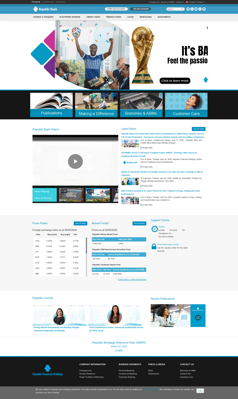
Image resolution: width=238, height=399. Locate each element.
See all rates (80, 223)
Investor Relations (87, 374)
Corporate (60, 2)
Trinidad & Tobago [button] (196, 2)
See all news (199, 129)
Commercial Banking (128, 374)
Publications (153, 374)
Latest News (128, 128)
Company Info (154, 2)
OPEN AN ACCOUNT (116, 9)
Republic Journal (42, 298)
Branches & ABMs (168, 2)
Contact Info (185, 374)
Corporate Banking (127, 377)
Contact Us (180, 2)
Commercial (48, 2)
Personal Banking (126, 371)
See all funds (139, 223)
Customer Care (186, 377)
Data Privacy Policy (150, 389)
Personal (36, 2)
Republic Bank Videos (45, 129)
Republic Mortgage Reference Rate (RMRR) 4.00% (119, 346)
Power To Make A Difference (91, 377)
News (150, 371)
